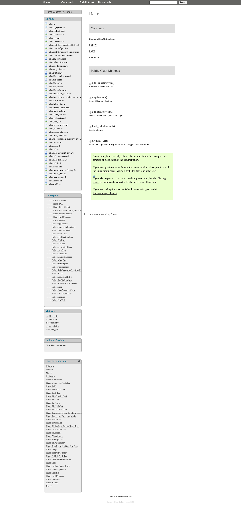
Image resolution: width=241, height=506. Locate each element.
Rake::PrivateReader (62, 213)
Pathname (50, 376)
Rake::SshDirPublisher (62, 277)
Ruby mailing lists (106, 171)
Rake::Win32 (59, 220)
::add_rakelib (52, 316)
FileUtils (50, 366)
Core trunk (67, 2)
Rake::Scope (57, 273)
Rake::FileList (58, 240)
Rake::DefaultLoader (61, 230)
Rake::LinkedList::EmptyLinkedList (62, 426)
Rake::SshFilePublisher (62, 280)
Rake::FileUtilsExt (61, 207)
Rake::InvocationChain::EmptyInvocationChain (67, 413)
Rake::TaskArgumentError (63, 290)
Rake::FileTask (58, 243)
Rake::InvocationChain (62, 247)
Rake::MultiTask (59, 260)
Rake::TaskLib (58, 297)
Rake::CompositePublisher (64, 227)
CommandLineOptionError (102, 39)
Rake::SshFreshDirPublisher (64, 283)
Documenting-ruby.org (105, 193)
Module (49, 369)
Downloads (104, 2)
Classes (57, 11)
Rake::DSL (58, 204)
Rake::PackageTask (60, 267)
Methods (67, 11)
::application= (52, 322)
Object (49, 373)
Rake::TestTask (58, 300)
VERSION (94, 57)
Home (46, 2)
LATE (92, 51)
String (49, 486)
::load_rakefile (52, 326)
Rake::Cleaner (59, 200)
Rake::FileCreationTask (62, 237)
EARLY (93, 45)
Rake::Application (60, 223)
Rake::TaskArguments (62, 293)
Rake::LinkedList (59, 253)
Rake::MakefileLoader (62, 257)
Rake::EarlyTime (59, 233)
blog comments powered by (100, 214)
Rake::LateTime (59, 250)
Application (106, 101)
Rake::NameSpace (60, 263)
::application (51, 319)
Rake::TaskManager (62, 217)
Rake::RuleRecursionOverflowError (68, 270)
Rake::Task (57, 287)
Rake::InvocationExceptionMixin (68, 210)
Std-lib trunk (87, 2)
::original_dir (52, 329)
